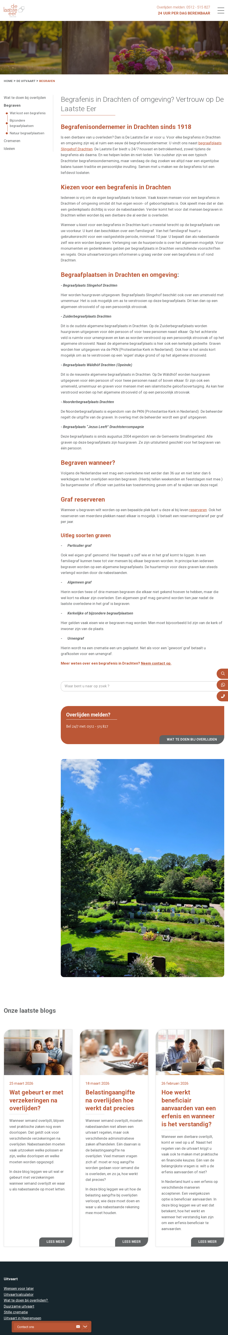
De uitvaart (25, 81)
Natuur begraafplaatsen (27, 133)
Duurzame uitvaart (19, 1306)
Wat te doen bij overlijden (25, 98)
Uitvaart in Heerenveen (22, 1318)
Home (8, 81)
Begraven (47, 81)
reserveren (198, 510)
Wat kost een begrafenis (28, 113)
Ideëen (9, 149)
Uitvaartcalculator (19, 1294)
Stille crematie (16, 1312)
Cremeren (12, 141)
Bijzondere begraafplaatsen (22, 123)
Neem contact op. (156, 663)
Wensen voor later (19, 1288)
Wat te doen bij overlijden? (26, 1300)
